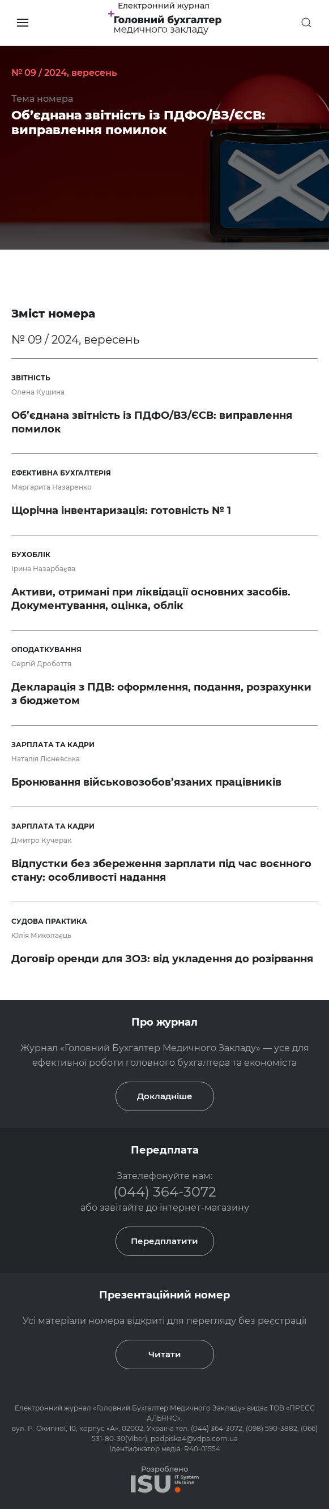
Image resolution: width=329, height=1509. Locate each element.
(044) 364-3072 (164, 1192)
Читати (164, 1354)
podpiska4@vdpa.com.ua (194, 1438)
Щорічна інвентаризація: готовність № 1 (121, 510)
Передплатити (164, 1241)
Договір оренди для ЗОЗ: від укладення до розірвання (162, 959)
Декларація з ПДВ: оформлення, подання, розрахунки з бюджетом (161, 694)
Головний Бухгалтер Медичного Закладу (169, 1408)
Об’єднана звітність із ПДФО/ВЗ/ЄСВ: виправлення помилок (138, 123)
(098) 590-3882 (271, 1428)
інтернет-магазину (204, 1207)
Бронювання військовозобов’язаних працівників (146, 782)
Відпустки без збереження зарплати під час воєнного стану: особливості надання (161, 871)
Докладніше (165, 1096)
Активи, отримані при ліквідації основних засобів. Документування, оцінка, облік (150, 599)
